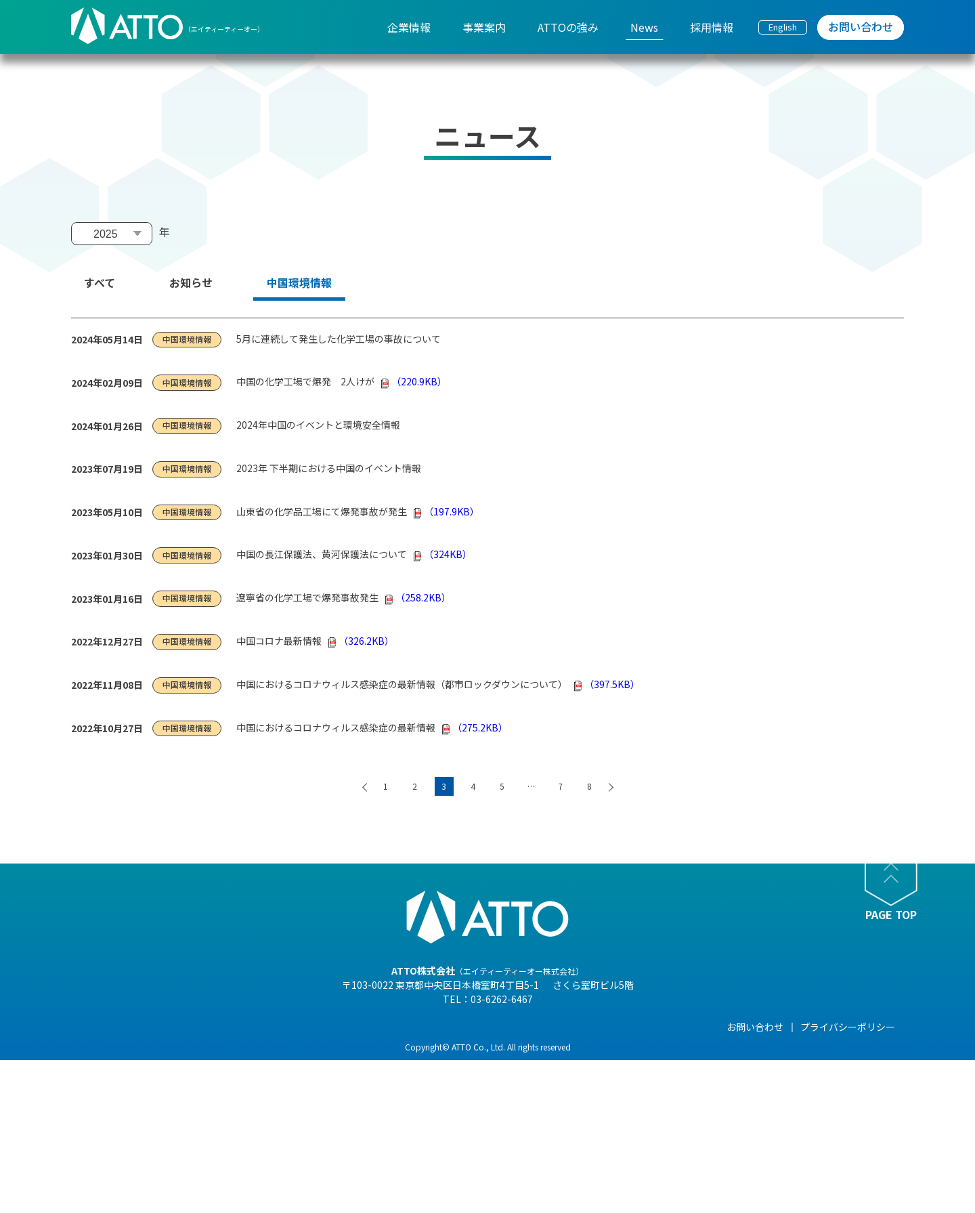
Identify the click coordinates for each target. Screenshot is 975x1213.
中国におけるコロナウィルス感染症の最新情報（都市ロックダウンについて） (401, 684)
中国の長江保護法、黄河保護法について (321, 554)
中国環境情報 (299, 282)
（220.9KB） (414, 381)
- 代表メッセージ (266, 1047)
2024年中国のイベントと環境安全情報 (318, 424)
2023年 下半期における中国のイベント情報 (328, 468)
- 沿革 (242, 1161)
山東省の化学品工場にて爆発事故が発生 (321, 511)
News (559, 1027)
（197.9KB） (446, 511)
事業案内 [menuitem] (484, 27)
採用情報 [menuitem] (711, 27)
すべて (99, 282)
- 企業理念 (252, 1104)
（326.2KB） (361, 640)
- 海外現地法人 (261, 1123)
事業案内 (355, 1027)
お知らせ (191, 282)
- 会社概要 (252, 1066)
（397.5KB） (607, 684)
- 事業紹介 (252, 1142)
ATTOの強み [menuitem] (568, 27)
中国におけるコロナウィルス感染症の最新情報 (335, 727)
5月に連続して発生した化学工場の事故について (338, 338)
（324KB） (443, 554)
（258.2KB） (418, 597)
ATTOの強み (468, 1027)
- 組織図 (247, 1085)
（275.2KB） (475, 727)
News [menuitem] (644, 27)
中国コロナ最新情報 (279, 640)
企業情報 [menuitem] (409, 27)
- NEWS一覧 (572, 1047)
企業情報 (249, 1027)
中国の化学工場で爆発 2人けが (305, 381)
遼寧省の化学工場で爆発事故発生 (307, 597)
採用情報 (671, 1027)
